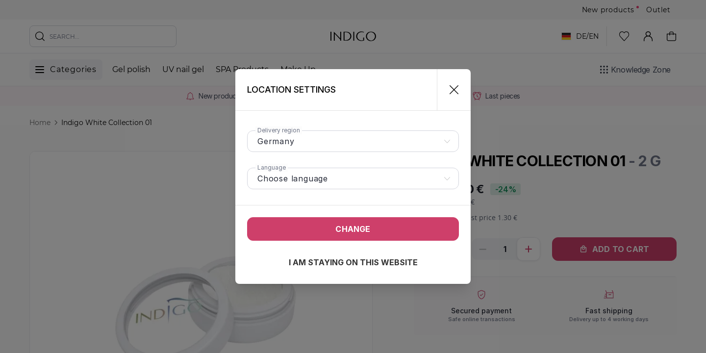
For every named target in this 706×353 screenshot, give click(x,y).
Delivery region (278, 130)
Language (271, 167)
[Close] (450, 89)
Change (352, 229)
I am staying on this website (353, 262)
